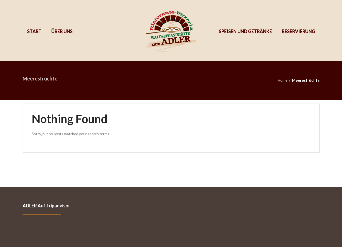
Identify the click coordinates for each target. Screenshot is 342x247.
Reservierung (298, 31)
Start (34, 31)
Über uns (62, 31)
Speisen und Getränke (245, 31)
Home (282, 80)
